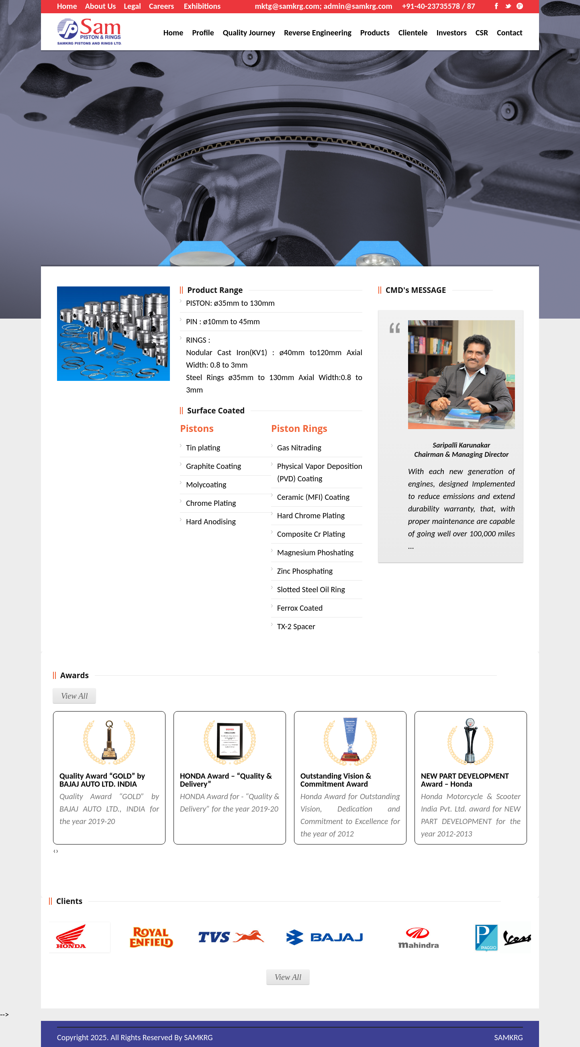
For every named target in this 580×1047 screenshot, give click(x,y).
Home (67, 6)
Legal (132, 6)
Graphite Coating (213, 466)
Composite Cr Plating (311, 534)
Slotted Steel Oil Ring (311, 589)
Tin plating (203, 447)
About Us (100, 6)
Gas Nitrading (299, 447)
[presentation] (54, 851)
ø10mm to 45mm (223, 321)
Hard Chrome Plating (311, 515)
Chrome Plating (211, 503)
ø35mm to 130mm (230, 303)
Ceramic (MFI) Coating (313, 497)
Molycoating (206, 484)
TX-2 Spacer (296, 626)
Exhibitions (202, 6)
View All (74, 695)
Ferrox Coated (300, 608)
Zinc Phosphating (305, 571)
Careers (161, 6)
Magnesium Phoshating (315, 552)
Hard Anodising (211, 521)
